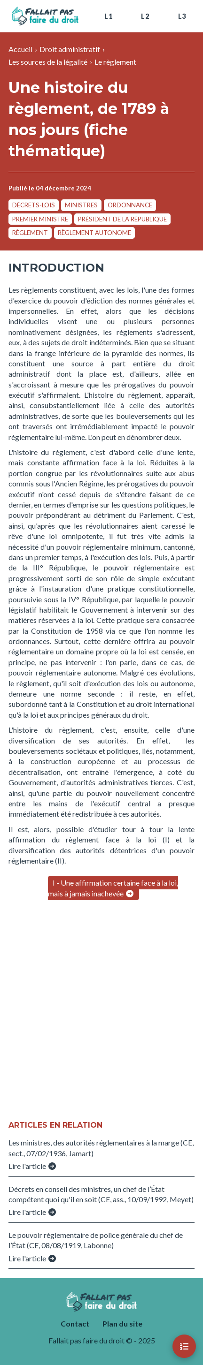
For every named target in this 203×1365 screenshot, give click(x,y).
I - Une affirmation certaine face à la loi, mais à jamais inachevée (113, 887)
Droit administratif (69, 49)
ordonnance (130, 205)
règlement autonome (94, 232)
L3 (182, 16)
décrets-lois (33, 205)
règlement (30, 232)
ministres (81, 205)
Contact (75, 1323)
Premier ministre (40, 219)
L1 (108, 16)
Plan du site (122, 1323)
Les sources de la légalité (47, 61)
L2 (145, 16)
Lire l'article (32, 1165)
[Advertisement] (101, 1011)
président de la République (122, 219)
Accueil (20, 49)
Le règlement (115, 61)
